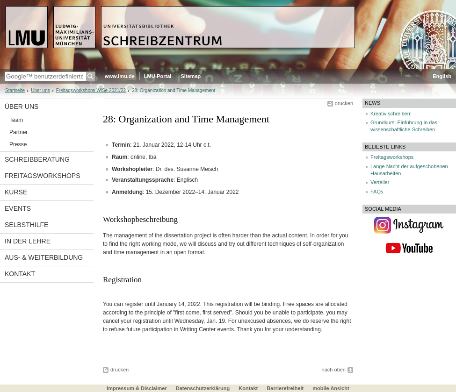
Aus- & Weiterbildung (44, 257)
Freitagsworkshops (42, 175)
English (442, 76)
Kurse (16, 192)
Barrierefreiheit (286, 388)
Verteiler (379, 182)
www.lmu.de (120, 76)
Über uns (40, 90)
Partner (18, 132)
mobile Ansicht (330, 388)
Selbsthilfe (26, 224)
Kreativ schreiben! (391, 113)
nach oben (334, 369)
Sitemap (191, 76)
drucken (344, 103)
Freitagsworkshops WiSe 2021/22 (91, 90)
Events (18, 208)
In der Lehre (28, 241)
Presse (18, 144)
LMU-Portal (158, 76)
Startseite (15, 90)
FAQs (377, 191)
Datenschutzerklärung (203, 388)
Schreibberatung (37, 159)
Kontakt (20, 274)
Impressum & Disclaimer (136, 388)
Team (16, 120)
